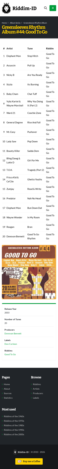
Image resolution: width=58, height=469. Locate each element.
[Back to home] (19, 8)
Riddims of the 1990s (14, 430)
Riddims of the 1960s (14, 416)
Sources (7, 393)
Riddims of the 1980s (14, 425)
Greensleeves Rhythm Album (35, 23)
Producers (38, 393)
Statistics (8, 398)
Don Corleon (10, 344)
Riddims (37, 384)
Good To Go (10, 354)
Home (4, 23)
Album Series (15, 23)
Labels (36, 398)
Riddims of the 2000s (14, 434)
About (7, 389)
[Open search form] (45, 8)
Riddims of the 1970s (14, 421)
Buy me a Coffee (29, 461)
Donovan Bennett (12, 333)
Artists (36, 389)
